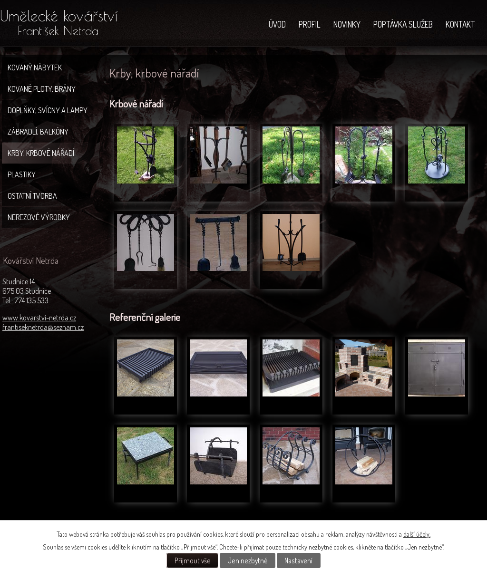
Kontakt (460, 24)
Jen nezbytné (248, 560)
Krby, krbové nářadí (41, 153)
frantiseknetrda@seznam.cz (43, 327)
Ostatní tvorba (32, 196)
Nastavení (298, 560)
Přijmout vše (193, 560)
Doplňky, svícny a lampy (48, 110)
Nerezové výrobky (39, 217)
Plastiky (22, 174)
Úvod (277, 24)
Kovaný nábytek (35, 67)
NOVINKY (346, 24)
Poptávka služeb (403, 24)
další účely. (416, 534)
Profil (310, 24)
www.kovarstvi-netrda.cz (39, 317)
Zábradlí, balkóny (38, 131)
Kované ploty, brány (42, 89)
